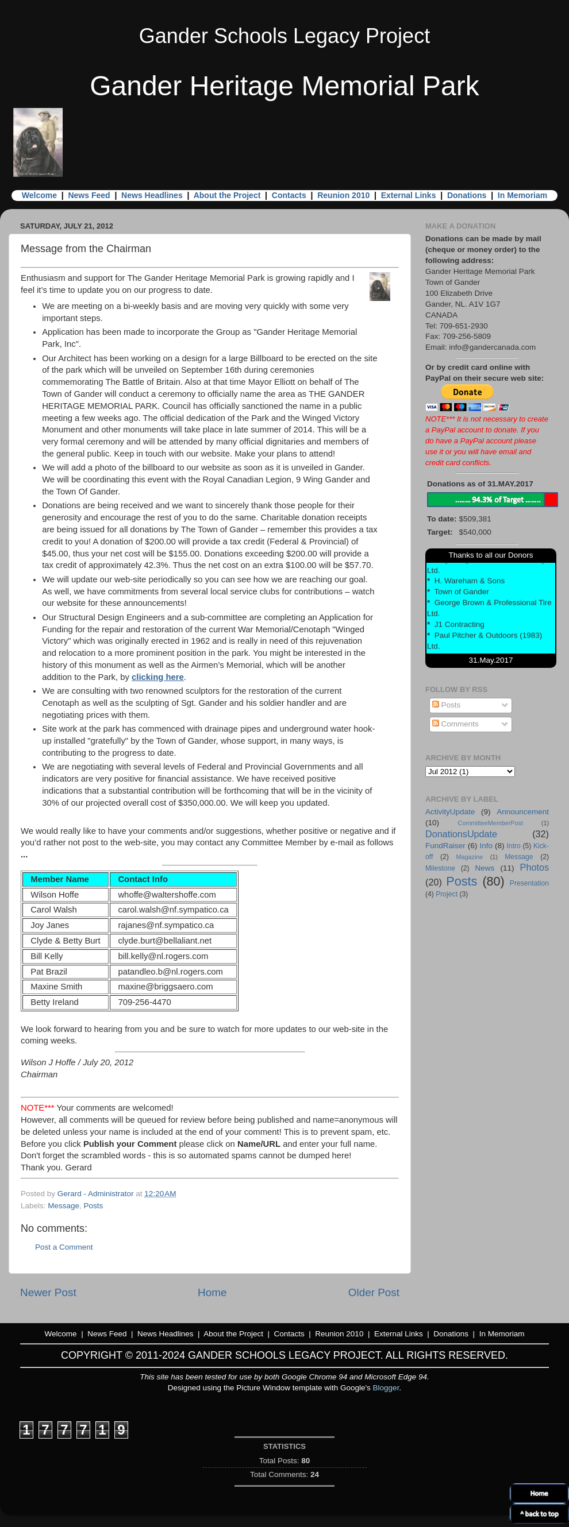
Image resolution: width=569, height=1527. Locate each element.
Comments (455, 724)
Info (486, 845)
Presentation (529, 883)
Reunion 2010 (343, 195)
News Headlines (152, 195)
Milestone (440, 868)
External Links (408, 195)
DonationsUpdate (461, 834)
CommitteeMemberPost (490, 822)
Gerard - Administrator (96, 1193)
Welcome (39, 195)
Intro (514, 846)
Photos (534, 867)
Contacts (289, 195)
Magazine (469, 856)
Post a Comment (64, 1247)
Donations (466, 195)
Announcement (523, 811)
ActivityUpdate (450, 811)
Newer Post (48, 1292)
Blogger (386, 1387)
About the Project (227, 195)
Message (63, 1205)
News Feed (89, 195)
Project (446, 894)
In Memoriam (522, 195)
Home (212, 1292)
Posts (93, 1205)
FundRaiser (445, 845)
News (484, 868)
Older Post (373, 1292)
